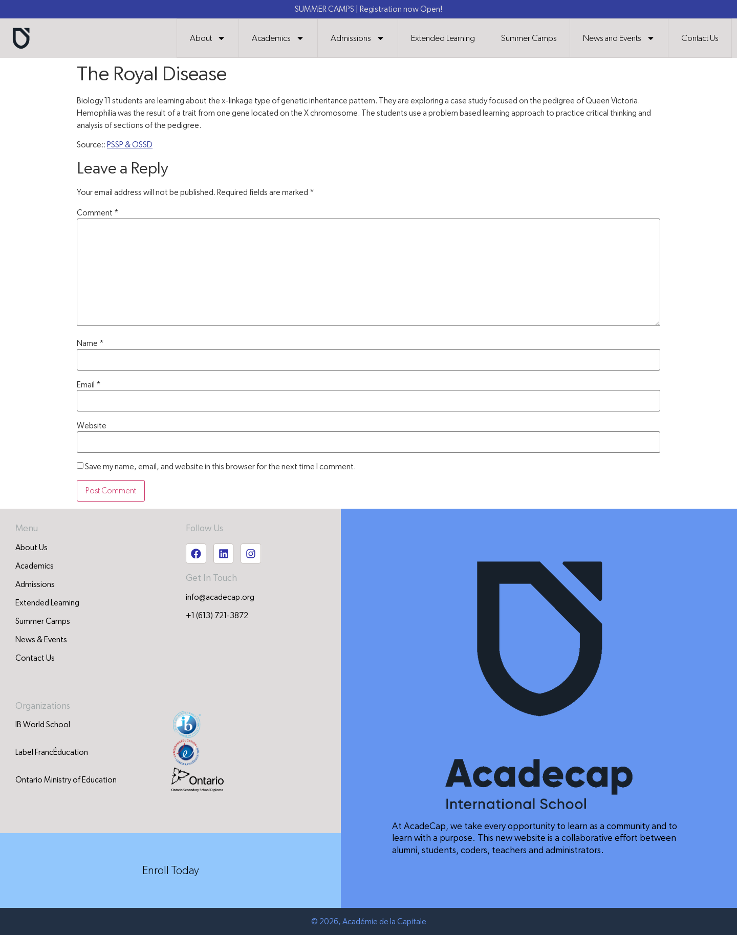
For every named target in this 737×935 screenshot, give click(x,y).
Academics (278, 38)
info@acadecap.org (220, 598)
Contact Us (700, 38)
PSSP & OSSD (130, 145)
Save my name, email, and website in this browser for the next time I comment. (220, 467)
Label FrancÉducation (51, 752)
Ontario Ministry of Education (66, 779)
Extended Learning (443, 38)
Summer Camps (529, 38)
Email (89, 385)
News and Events (619, 38)
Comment (98, 213)
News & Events (41, 640)
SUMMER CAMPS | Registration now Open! (368, 9)
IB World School (42, 724)
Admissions (358, 38)
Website (91, 426)
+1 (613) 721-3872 (217, 616)
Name (90, 343)
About (208, 38)
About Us (31, 547)
